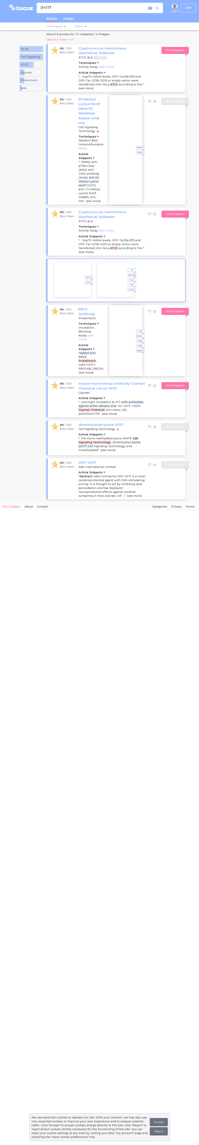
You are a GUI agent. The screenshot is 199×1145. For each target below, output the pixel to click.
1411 (71, 39)
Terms (190, 506)
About (28, 506)
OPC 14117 (87, 463)
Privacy (176, 506)
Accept (159, 1122)
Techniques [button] (54, 26)
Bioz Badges (12, 506)
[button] (64, 26)
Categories (159, 506)
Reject (158, 1131)
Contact (42, 506)
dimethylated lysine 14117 (101, 425)
